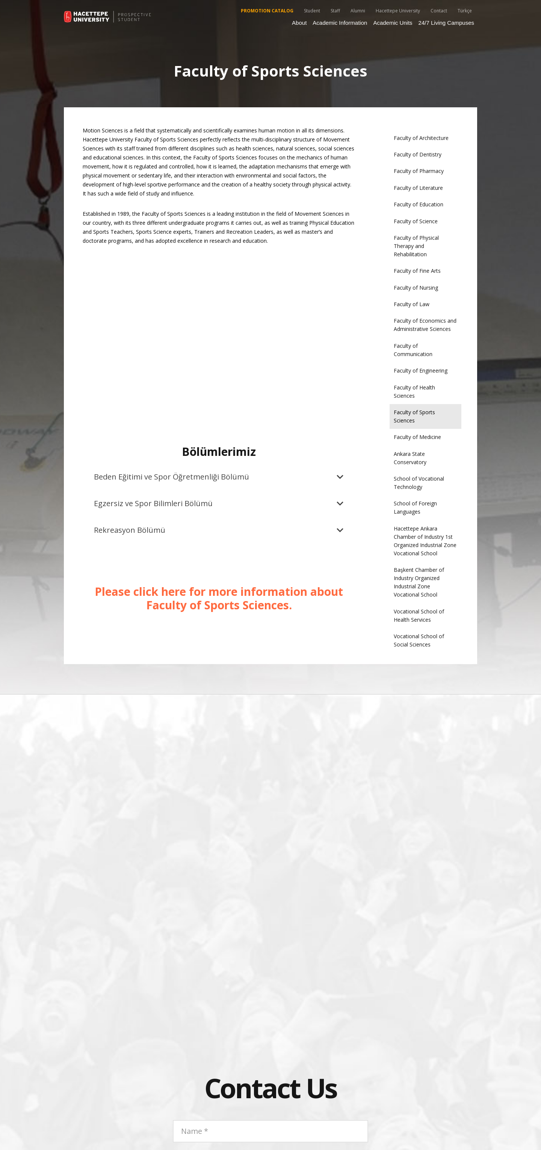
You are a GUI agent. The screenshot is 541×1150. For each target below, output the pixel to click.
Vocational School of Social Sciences (419, 640)
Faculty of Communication (413, 350)
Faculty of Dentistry (417, 154)
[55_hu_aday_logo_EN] (108, 17)
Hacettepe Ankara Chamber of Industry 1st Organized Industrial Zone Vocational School (425, 541)
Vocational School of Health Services (419, 615)
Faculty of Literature (418, 187)
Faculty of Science (416, 221)
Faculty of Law (411, 304)
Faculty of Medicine (417, 436)
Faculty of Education (418, 204)
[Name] (270, 1131)
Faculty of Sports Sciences (414, 416)
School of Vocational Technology (419, 482)
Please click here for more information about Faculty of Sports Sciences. (219, 598)
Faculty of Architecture (421, 137)
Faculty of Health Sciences (414, 391)
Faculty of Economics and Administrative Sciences (425, 324)
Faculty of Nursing (416, 287)
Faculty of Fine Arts (417, 270)
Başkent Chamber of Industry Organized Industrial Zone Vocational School (419, 582)
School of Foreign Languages (415, 507)
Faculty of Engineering (420, 370)
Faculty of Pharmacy (419, 170)
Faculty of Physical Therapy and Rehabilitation (416, 246)
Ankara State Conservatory (410, 458)
